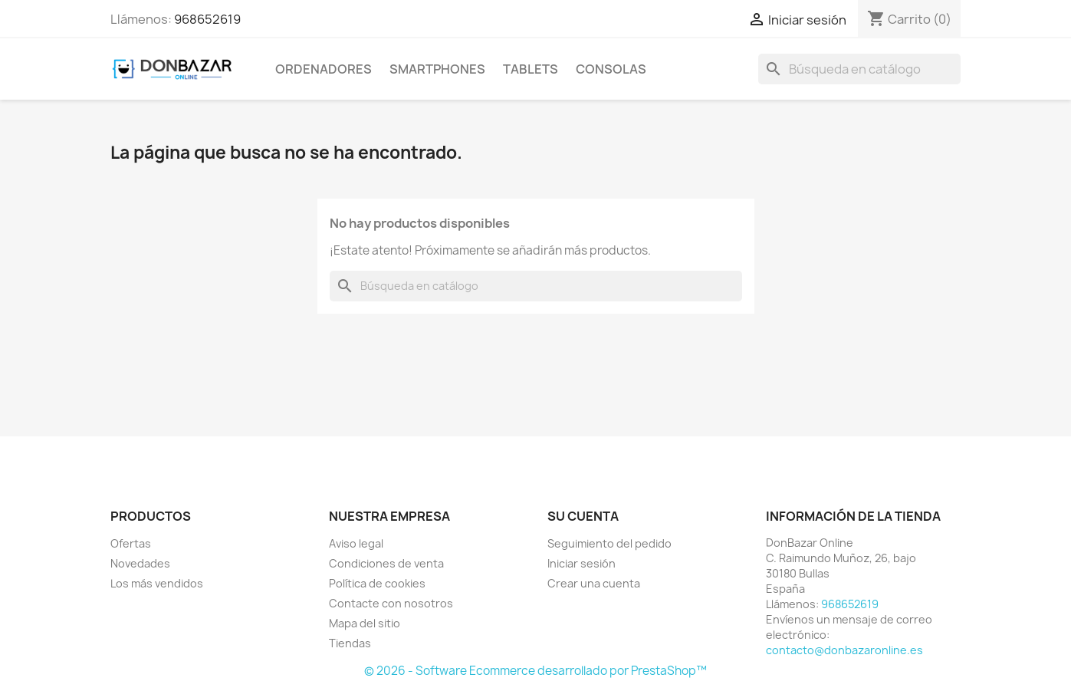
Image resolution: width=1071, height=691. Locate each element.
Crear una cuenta (593, 583)
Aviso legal (356, 543)
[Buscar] (859, 69)
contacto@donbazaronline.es (844, 650)
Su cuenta (583, 516)
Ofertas (130, 543)
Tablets (530, 69)
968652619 (207, 19)
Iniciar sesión (581, 563)
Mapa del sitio (364, 623)
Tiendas (350, 643)
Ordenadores (323, 69)
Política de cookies (377, 583)
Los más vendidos (156, 583)
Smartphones (437, 69)
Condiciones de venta (386, 563)
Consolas (611, 69)
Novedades (140, 563)
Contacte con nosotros (391, 603)
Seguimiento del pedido (609, 543)
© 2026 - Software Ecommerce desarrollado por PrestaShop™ (535, 671)
